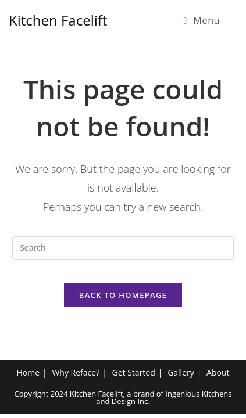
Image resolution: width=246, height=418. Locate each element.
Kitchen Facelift (58, 20)
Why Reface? (75, 376)
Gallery (180, 376)
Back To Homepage (123, 295)
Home (28, 376)
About (217, 376)
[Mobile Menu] (201, 20)
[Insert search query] (123, 248)
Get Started (133, 376)
